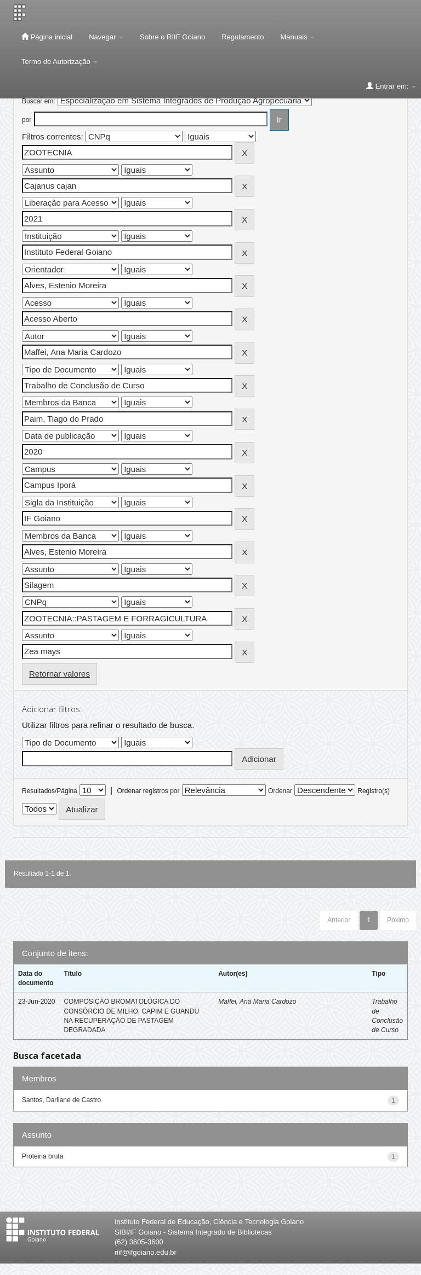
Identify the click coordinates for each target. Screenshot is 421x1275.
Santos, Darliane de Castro (61, 1100)
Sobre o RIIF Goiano (172, 37)
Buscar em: (38, 101)
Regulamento (242, 37)
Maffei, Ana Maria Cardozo (257, 1001)
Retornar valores (59, 673)
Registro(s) (373, 791)
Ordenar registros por (148, 791)
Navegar (106, 37)
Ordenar (280, 791)
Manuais (298, 37)
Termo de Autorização (59, 61)
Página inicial (46, 36)
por (26, 120)
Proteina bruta (42, 1156)
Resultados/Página (49, 791)
